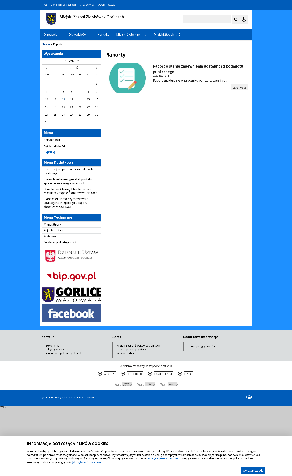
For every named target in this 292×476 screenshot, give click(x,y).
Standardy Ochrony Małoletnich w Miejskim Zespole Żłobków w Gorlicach (70, 259)
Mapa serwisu (87, 5)
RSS (45, 5)
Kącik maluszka (54, 214)
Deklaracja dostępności (63, 5)
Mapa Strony (53, 292)
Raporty (49, 219)
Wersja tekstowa (106, 5)
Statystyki (50, 304)
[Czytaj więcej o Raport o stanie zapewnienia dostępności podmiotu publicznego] (239, 155)
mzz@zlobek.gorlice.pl (68, 421)
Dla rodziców (79, 34)
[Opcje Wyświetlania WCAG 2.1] (244, 19)
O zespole (52, 34)
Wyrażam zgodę (253, 470)
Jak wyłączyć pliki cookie (87, 462)
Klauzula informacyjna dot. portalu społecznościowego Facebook (68, 249)
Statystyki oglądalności (201, 414)
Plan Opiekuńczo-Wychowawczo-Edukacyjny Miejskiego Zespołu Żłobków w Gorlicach (66, 271)
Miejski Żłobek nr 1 (131, 34)
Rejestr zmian (53, 298)
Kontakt (103, 34)
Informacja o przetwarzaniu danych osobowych (68, 239)
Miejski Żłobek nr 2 (169, 34)
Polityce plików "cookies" (164, 458)
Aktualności (52, 208)
